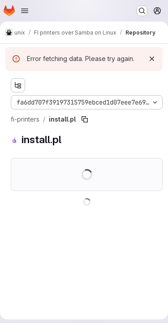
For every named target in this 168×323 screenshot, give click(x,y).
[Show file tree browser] (18, 85)
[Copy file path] (85, 119)
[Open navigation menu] (24, 11)
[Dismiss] (151, 58)
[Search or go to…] (142, 10)
